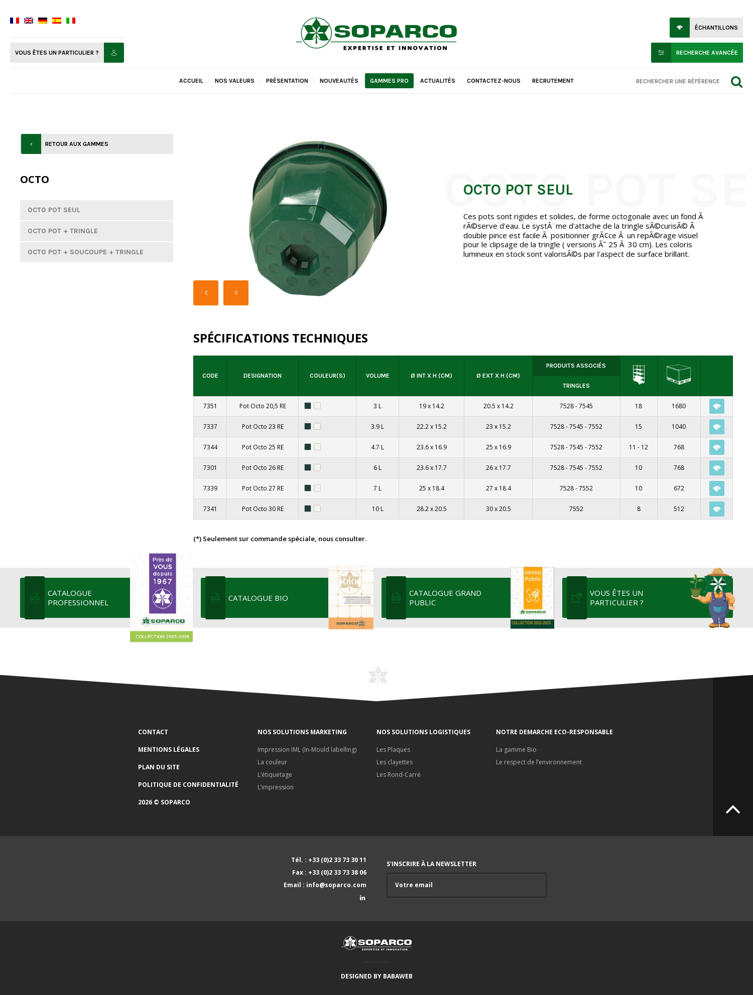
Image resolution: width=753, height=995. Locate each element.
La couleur (272, 762)
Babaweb (398, 976)
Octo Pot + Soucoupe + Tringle (86, 252)
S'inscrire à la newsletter (467, 879)
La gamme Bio (516, 749)
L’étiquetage (275, 774)
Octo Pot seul (54, 210)
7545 (586, 406)
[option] (315, 219)
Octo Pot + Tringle (63, 231)
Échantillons (716, 27)
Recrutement (553, 80)
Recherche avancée (707, 52)
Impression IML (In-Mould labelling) (307, 749)
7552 (595, 426)
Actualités (437, 80)
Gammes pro (389, 80)
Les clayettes (394, 762)
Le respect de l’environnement (539, 762)
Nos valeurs (235, 80)
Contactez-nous (494, 80)
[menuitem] (14, 22)
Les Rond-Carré (398, 774)
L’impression (276, 787)
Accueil (191, 80)
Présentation (287, 80)
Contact (153, 732)
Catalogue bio (299, 598)
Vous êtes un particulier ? (57, 52)
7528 (567, 406)
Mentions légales (168, 749)
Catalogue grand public (480, 598)
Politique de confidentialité (188, 784)
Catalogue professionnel (119, 598)
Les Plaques (393, 749)
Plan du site (159, 767)
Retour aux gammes (76, 143)
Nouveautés (339, 80)
